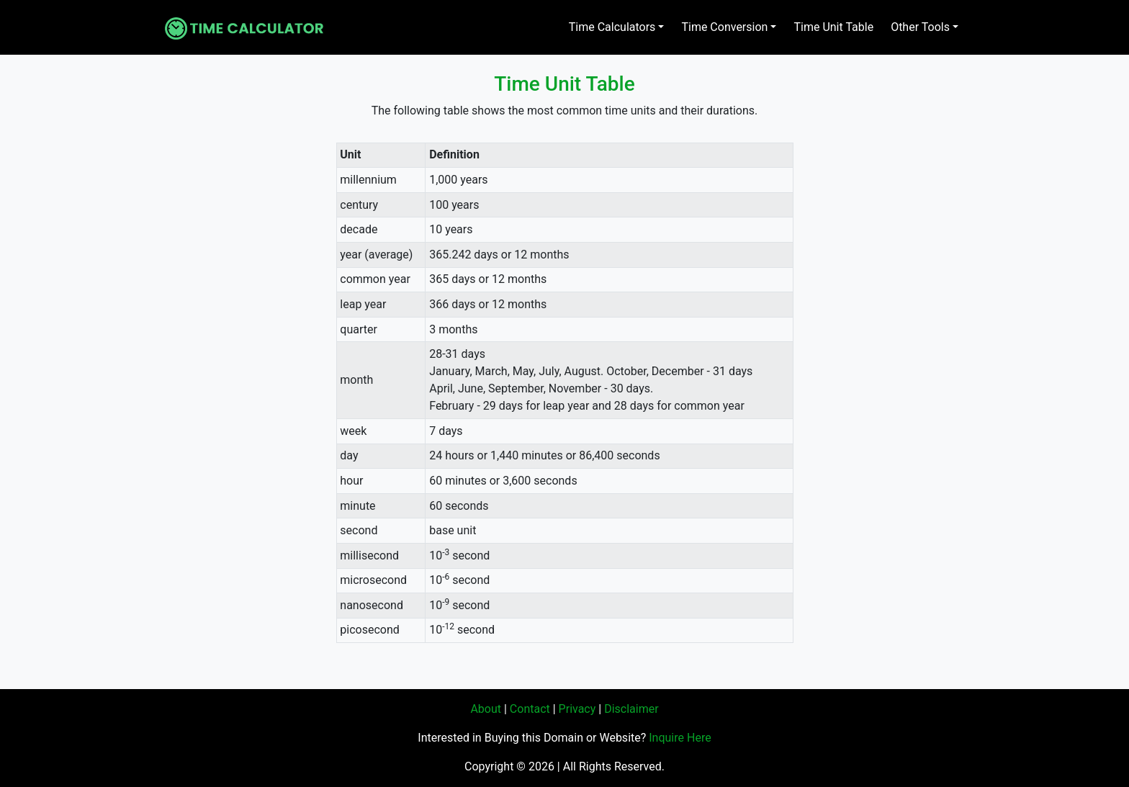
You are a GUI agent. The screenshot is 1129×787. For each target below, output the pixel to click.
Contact (530, 709)
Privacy (577, 709)
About (485, 709)
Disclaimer (631, 709)
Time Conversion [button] (724, 27)
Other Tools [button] (920, 27)
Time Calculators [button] (612, 27)
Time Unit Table (833, 27)
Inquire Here (680, 738)
